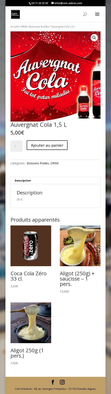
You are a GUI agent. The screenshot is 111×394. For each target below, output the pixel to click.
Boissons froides (39, 26)
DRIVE (24, 26)
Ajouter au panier (47, 145)
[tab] (55, 180)
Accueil (15, 26)
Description (23, 180)
